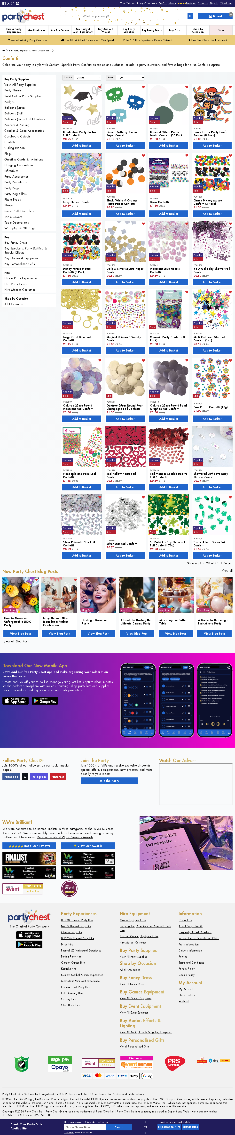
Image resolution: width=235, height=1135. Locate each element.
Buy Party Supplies (129, 30)
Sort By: (68, 77)
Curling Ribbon (14, 148)
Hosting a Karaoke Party (94, 621)
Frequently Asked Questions (195, 932)
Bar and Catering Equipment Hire (139, 936)
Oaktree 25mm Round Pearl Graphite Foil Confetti (168, 407)
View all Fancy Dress (132, 984)
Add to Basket (81, 145)
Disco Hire (67, 944)
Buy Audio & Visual (106, 30)
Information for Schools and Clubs (199, 938)
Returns (183, 956)
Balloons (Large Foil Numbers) (25, 119)
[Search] (190, 16)
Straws (9, 205)
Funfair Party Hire (71, 956)
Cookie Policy (187, 975)
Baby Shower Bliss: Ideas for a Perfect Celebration (55, 621)
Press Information (189, 944)
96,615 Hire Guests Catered (147, 40)
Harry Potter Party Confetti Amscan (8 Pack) (212, 133)
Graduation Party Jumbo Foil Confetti (79, 133)
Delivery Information (190, 950)
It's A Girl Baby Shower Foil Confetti (212, 270)
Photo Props (12, 199)
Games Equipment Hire (133, 920)
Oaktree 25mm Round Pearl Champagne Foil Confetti (125, 407)
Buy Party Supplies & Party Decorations (30, 50)
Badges (9, 102)
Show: (111, 77)
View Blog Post (20, 633)
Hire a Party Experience (14, 30)
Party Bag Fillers (15, 194)
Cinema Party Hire (71, 932)
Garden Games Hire (73, 962)
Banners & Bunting (17, 125)
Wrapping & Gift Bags (20, 228)
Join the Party (109, 781)
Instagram (39, 777)
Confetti (9, 142)
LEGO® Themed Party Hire (77, 920)
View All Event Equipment (134, 1012)
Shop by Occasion (198, 30)
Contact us (69, 1132)
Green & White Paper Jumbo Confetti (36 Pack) (166, 133)
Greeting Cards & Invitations (23, 159)
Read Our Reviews (29, 846)
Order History (187, 995)
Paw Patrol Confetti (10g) (211, 407)
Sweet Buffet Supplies (19, 211)
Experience (169, 1127)
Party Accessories (16, 176)
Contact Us (185, 920)
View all (227, 570)
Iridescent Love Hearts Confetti (165, 270)
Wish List (184, 1001)
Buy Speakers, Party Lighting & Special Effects (25, 250)
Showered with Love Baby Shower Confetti (211, 475)
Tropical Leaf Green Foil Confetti (210, 543)
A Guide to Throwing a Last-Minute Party (213, 621)
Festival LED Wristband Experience (81, 950)
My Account (186, 989)
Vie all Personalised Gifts (134, 1046)
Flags (8, 154)
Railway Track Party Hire (75, 987)
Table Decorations (16, 222)
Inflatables (11, 171)
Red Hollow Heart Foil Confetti (121, 475)
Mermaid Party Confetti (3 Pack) (167, 338)
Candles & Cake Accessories (24, 131)
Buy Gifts (175, 30)
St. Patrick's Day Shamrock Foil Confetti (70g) (168, 543)
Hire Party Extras (16, 284)
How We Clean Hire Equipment (207, 40)
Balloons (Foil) (14, 113)
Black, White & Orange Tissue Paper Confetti (122, 202)
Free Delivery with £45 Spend (87, 40)
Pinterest (58, 777)
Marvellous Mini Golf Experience (80, 981)
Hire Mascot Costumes (19, 290)
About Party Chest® (191, 926)
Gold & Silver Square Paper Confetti (125, 270)
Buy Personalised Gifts (19, 264)
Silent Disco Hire (70, 1005)
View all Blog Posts (17, 641)
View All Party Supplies (20, 85)
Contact (203, 3)
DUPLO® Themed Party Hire (77, 938)
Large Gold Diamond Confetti (77, 338)
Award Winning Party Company (27, 40)
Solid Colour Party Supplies (23, 96)
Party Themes (13, 90)
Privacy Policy (187, 968)
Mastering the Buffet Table (173, 621)
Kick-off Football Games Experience (82, 975)
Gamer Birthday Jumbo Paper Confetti (122, 133)
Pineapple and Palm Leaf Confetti (79, 475)
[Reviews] (187, 3)
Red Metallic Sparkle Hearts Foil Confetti (168, 475)
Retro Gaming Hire (72, 993)
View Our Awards (88, 846)
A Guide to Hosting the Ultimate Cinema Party (136, 621)
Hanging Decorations (18, 165)
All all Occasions (130, 970)
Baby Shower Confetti (77, 202)
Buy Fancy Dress (152, 30)
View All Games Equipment (135, 998)
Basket (221, 15)
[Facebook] (4, 4)
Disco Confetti (159, 202)
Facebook (11, 777)
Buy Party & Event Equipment (83, 30)
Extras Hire (190, 1127)
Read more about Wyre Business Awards (65, 837)
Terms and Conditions (191, 962)
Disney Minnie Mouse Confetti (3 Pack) (77, 270)
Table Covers (13, 217)
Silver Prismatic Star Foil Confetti (79, 543)
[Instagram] (12, 4)
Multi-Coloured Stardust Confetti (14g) (209, 338)
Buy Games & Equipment (21, 258)
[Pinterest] (17, 4)
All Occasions (14, 304)
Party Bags (11, 188)
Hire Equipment (37, 30)
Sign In (214, 3)
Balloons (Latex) (15, 108)
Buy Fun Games (60, 30)
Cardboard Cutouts (17, 136)
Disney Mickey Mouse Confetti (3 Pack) (208, 202)
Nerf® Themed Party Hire (76, 926)
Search (119, 1127)
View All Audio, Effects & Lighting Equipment (146, 1032)
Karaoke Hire (68, 968)
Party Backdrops (15, 182)
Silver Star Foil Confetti (122, 543)
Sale (221, 30)
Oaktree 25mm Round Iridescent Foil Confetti (78, 407)
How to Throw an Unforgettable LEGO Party (17, 621)
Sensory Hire (68, 999)
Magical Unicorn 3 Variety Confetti (124, 338)
